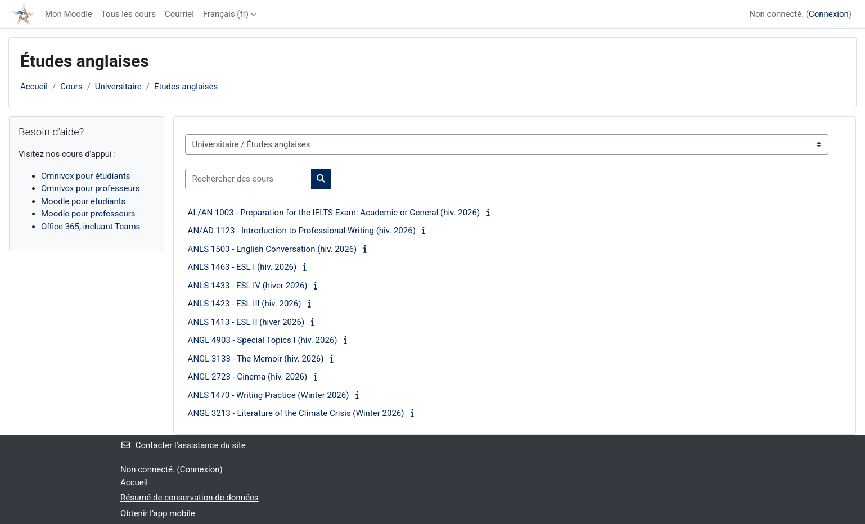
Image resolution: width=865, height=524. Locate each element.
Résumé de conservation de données (189, 498)
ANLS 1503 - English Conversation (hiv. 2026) (272, 249)
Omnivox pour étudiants (85, 176)
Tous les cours (128, 14)
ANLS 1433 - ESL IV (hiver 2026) (248, 286)
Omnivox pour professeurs (90, 188)
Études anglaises (186, 87)
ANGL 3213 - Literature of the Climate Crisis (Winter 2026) (296, 413)
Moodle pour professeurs (88, 214)
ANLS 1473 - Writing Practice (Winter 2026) (268, 395)
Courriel (179, 14)
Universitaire (118, 87)
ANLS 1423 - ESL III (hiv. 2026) (244, 304)
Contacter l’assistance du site (183, 445)
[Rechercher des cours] (248, 179)
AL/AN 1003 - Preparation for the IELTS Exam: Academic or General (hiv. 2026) (334, 212)
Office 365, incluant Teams (90, 227)
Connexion (829, 14)
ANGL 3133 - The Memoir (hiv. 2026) (256, 359)
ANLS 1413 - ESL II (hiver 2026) (246, 322)
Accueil (34, 87)
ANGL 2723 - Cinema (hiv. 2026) (248, 377)
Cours (71, 87)
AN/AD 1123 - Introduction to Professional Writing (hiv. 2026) (302, 230)
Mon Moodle (68, 14)
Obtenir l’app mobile (157, 513)
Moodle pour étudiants (83, 201)
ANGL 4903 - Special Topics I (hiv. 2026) (262, 340)
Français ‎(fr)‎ (226, 14)
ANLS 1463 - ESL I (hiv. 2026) (242, 267)
